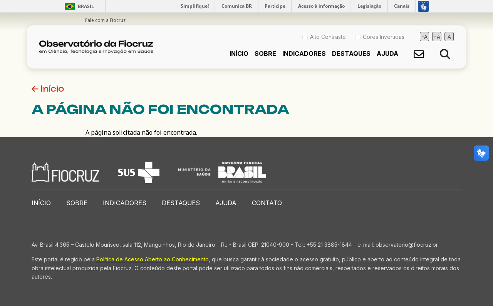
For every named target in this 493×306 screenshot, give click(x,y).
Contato (267, 203)
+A (436, 36)
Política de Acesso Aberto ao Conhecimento (152, 259)
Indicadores (304, 53)
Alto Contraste (328, 36)
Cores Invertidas (383, 36)
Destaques (351, 53)
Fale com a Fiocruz (105, 20)
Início (239, 53)
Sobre (265, 53)
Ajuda (387, 53)
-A (425, 36)
